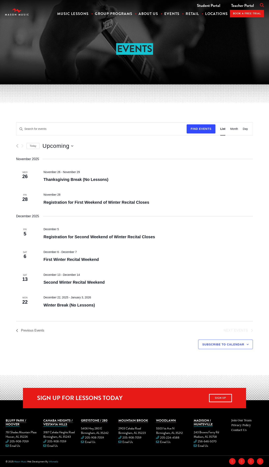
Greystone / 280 (94, 420)
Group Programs (113, 13)
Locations (216, 13)
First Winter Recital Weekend (71, 259)
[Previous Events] (17, 146)
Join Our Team (241, 420)
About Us (148, 13)
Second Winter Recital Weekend (74, 282)
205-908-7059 (19, 441)
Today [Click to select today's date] (33, 146)
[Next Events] (22, 146)
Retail (192, 13)
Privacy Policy (241, 425)
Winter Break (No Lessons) (69, 305)
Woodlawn (166, 420)
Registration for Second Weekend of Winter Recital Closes (99, 237)
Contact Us (239, 430)
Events (171, 13)
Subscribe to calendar (223, 344)
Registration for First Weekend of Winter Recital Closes (96, 202)
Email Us (15, 446)
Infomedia (53, 461)
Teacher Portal (242, 5)
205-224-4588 (169, 437)
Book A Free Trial (247, 14)
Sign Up (220, 398)
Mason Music (20, 461)
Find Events (201, 128)
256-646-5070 (207, 441)
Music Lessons (73, 13)
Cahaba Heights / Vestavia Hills (58, 422)
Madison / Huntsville (203, 422)
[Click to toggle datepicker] (57, 146)
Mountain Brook (133, 420)
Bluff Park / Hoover (16, 422)
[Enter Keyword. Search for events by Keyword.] (101, 129)
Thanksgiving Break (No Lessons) (75, 179)
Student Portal (208, 5)
